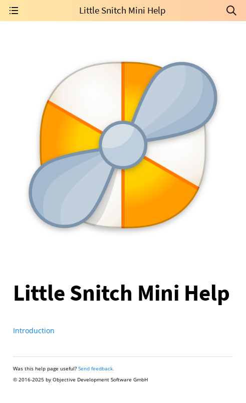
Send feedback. (96, 368)
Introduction (34, 330)
